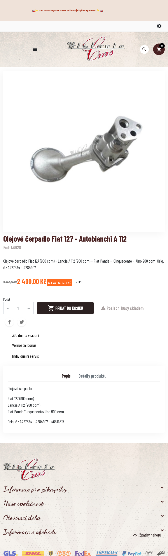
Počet (6, 299)
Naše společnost (23, 503)
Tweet (21, 322)
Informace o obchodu (30, 532)
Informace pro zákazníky (34, 489)
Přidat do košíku (65, 308)
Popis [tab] (66, 375)
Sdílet (9, 322)
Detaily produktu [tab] (93, 375)
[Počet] (18, 308)
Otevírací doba (21, 517)
